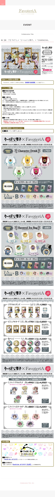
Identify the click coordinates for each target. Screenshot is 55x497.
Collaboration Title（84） (27, 483)
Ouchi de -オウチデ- (11, 459)
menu (2, 3)
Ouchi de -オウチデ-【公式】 (22, 464)
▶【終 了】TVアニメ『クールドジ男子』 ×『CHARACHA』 (25, 40)
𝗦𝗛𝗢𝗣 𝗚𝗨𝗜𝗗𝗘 (30, 82)
